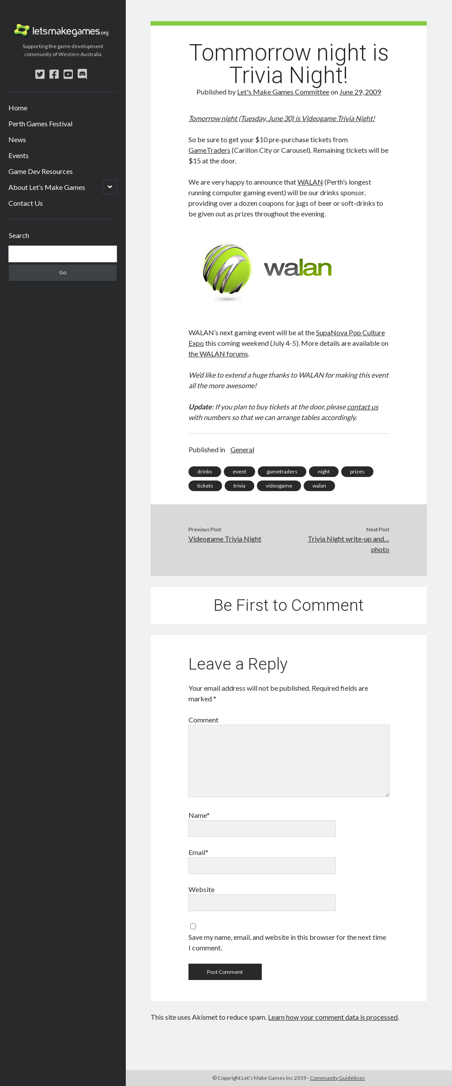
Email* (198, 852)
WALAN (310, 182)
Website (201, 889)
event (239, 471)
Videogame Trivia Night (337, 118)
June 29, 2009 (360, 91)
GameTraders (209, 150)
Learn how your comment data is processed (333, 1017)
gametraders (282, 471)
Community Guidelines (337, 1078)
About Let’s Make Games (46, 187)
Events (18, 155)
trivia (239, 485)
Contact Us (25, 203)
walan (319, 485)
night (324, 471)
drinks (204, 471)
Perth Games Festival (40, 123)
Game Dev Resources (40, 171)
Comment (203, 719)
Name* (199, 815)
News (17, 139)
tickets (205, 485)
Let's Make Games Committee (283, 91)
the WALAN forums (218, 353)
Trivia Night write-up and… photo (348, 543)
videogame (279, 485)
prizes (357, 471)
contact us (362, 406)
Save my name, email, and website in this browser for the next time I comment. (287, 942)
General (242, 449)
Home (17, 107)
